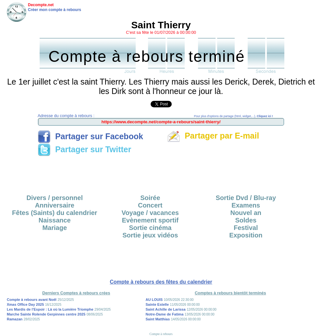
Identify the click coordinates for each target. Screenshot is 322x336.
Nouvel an (245, 212)
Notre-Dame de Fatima (165, 314)
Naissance (55, 220)
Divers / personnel (55, 197)
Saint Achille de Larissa (166, 309)
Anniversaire (54, 205)
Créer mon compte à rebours (54, 9)
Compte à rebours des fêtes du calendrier (161, 282)
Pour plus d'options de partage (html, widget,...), (233, 116)
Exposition (245, 235)
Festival (246, 227)
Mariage (54, 227)
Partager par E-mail (213, 135)
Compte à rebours (160, 334)
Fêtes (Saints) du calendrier (54, 212)
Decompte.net (41, 5)
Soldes (245, 220)
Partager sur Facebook (90, 136)
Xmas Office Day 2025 (25, 304)
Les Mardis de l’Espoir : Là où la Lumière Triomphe (50, 309)
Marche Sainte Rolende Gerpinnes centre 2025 (46, 314)
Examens (245, 205)
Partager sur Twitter (84, 149)
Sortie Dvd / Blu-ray (246, 197)
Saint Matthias (158, 319)
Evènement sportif (150, 220)
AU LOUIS (154, 300)
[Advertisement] (161, 173)
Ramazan (14, 319)
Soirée (150, 197)
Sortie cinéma (150, 227)
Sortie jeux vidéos (150, 235)
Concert (150, 205)
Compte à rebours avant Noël (31, 300)
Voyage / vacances (150, 212)
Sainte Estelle (157, 304)
